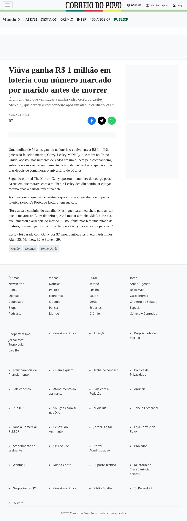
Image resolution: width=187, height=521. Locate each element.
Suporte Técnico (105, 465)
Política (54, 290)
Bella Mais (137, 290)
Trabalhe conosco (106, 370)
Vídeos (53, 278)
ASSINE (31, 19)
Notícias (54, 284)
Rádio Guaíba (103, 488)
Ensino (94, 290)
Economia (56, 296)
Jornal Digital (103, 427)
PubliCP (14, 290)
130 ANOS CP (100, 19)
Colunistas (16, 302)
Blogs (12, 308)
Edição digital (159, 5)
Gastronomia (139, 296)
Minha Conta (62, 465)
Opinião (14, 296)
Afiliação (99, 333)
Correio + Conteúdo (143, 314)
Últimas (14, 278)
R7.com (18, 503)
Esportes (95, 308)
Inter (133, 278)
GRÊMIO (66, 19)
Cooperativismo (20, 334)
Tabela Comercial (146, 408)
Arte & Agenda (140, 284)
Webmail (19, 465)
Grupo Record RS (25, 488)
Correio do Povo (64, 333)
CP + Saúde (61, 446)
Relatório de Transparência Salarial (140, 469)
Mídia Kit (100, 408)
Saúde (93, 296)
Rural (93, 278)
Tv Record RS (143, 488)
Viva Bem (15, 350)
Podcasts (15, 314)
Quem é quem (63, 370)
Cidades (54, 302)
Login (180, 5)
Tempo (94, 284)
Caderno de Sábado (143, 302)
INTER (81, 19)
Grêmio (94, 314)
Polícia (53, 308)
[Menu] (7, 5)
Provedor (140, 446)
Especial (135, 308)
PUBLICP (121, 19)
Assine (136, 5)
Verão (93, 302)
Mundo (9, 19)
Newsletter (16, 284)
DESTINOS (49, 19)
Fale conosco (22, 389)
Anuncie (140, 389)
